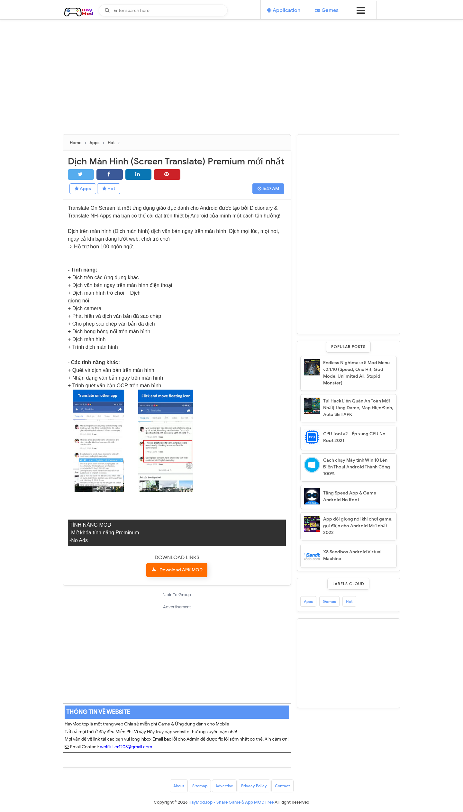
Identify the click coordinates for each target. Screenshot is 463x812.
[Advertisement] (231, 89)
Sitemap (199, 785)
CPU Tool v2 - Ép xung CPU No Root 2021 (354, 437)
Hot (108, 188)
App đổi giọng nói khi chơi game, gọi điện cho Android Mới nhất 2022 (358, 525)
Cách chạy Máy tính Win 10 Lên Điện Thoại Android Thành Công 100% (356, 466)
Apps (83, 188)
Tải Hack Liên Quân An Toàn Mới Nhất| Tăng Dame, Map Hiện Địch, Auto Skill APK (358, 407)
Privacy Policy (254, 785)
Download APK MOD (181, 570)
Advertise (224, 785)
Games (329, 601)
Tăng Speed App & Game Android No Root (349, 496)
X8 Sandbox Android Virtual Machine (352, 555)
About (178, 785)
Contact (282, 785)
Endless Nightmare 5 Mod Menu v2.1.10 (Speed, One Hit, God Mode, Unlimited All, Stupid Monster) (356, 373)
